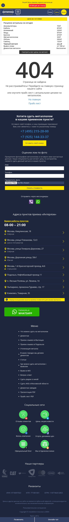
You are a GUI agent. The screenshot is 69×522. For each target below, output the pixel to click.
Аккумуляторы (10, 26)
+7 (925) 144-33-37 (34, 137)
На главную (34, 99)
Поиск (50, 12)
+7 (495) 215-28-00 (34, 131)
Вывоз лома (9, 46)
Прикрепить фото (12, 180)
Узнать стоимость (34, 188)
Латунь (7, 39)
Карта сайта (34, 516)
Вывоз (64, 12)
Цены (57, 12)
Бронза (7, 35)
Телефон (8, 172)
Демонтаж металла (12, 48)
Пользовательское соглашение (34, 508)
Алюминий (8, 30)
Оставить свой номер (34, 143)
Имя (7, 165)
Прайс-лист (35, 103)
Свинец (7, 41)
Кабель (7, 28)
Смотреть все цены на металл (35, 52)
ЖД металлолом (11, 37)
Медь (6, 33)
